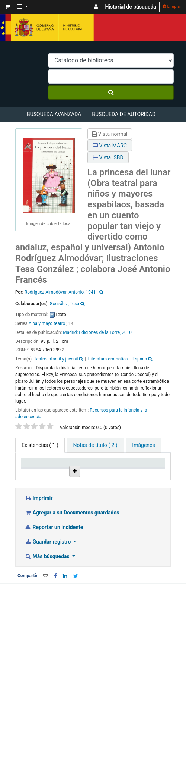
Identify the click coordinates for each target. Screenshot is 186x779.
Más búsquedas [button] (48, 603)
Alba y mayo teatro (47, 323)
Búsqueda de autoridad (123, 114)
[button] (7, 7)
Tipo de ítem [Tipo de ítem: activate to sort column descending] (33, 469)
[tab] (95, 445)
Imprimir (38, 544)
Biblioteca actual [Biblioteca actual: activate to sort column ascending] (72, 469)
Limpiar (172, 6)
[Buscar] (111, 92)
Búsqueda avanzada (54, 114)
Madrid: (71, 332)
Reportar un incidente (54, 573)
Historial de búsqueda (130, 7)
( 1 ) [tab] (40, 445)
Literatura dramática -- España (117, 359)
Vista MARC (110, 145)
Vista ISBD (108, 157)
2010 (127, 332)
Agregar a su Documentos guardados (72, 559)
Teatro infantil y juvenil (56, 359)
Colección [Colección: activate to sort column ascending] (108, 472)
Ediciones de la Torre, (100, 332)
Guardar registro (48, 588)
